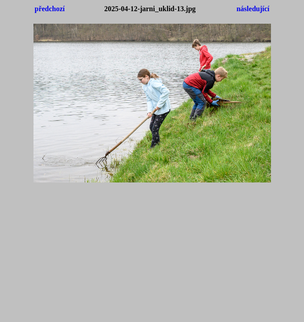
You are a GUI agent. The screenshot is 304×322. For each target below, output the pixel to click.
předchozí (50, 9)
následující (253, 9)
